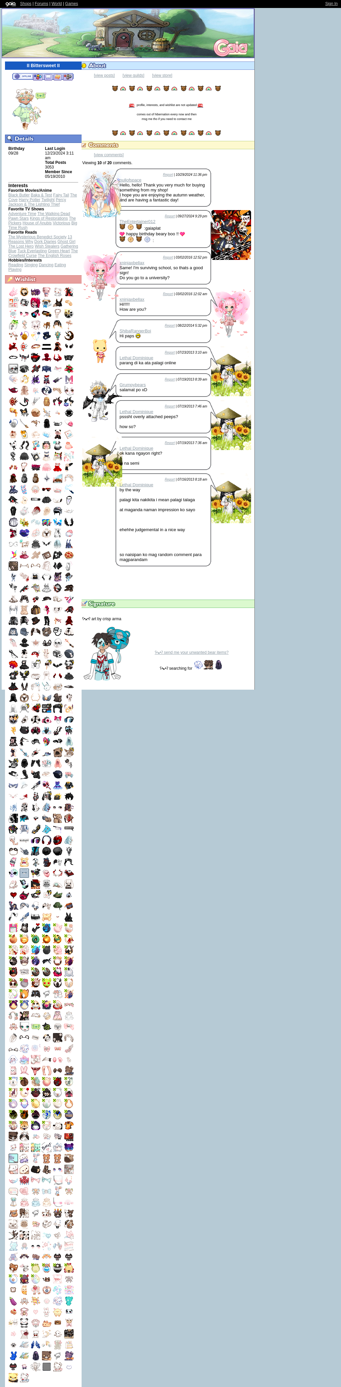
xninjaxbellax (132, 262)
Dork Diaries (45, 241)
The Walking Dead (53, 213)
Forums (41, 3)
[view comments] (109, 155)
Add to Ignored (68, 76)
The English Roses (54, 255)
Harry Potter (29, 199)
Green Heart (59, 251)
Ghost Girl (66, 241)
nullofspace (131, 179)
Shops (25, 3)
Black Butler (19, 195)
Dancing (46, 265)
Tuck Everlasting (32, 251)
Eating (60, 265)
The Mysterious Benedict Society (37, 237)
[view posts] (104, 75)
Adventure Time (22, 213)
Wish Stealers (47, 246)
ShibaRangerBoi (135, 330)
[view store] (162, 75)
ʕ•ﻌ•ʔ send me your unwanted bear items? (192, 652)
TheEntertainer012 (138, 221)
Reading (15, 265)
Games (71, 3)
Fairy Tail (61, 195)
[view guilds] (133, 75)
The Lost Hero (21, 246)
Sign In (331, 3)
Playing (14, 269)
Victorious (61, 223)
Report (168, 174)
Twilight (48, 199)
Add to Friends (37, 76)
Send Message (48, 76)
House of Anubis (37, 223)
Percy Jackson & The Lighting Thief (37, 202)
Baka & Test (41, 195)
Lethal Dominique (136, 357)
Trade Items (57, 76)
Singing (31, 265)
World (57, 3)
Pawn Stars (18, 218)
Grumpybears (133, 384)
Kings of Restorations (49, 218)
